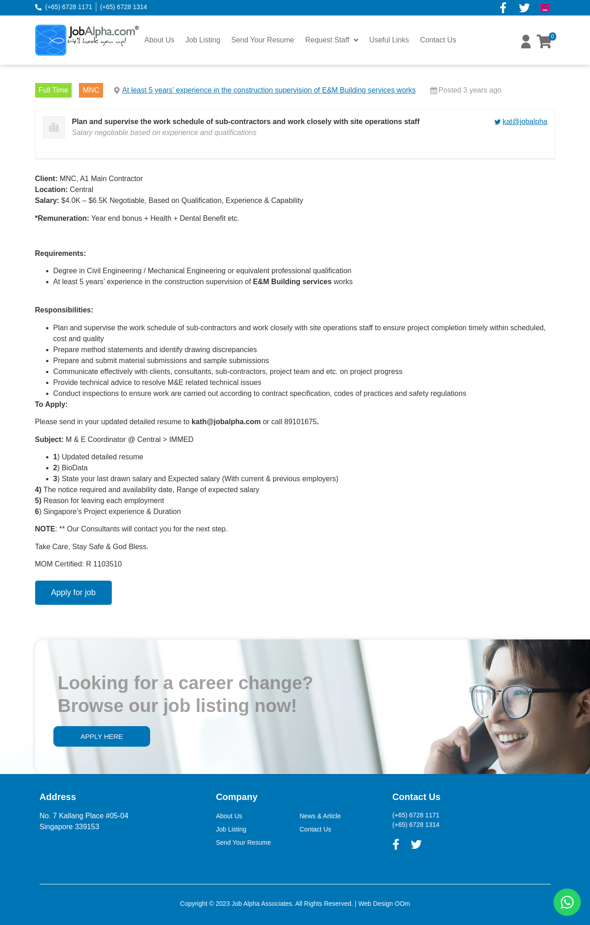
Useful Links (389, 40)
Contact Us (438, 40)
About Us (160, 40)
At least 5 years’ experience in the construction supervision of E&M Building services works (269, 90)
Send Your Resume (262, 40)
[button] (526, 46)
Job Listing (202, 40)
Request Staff (332, 40)
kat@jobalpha (524, 121)
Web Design (375, 903)
